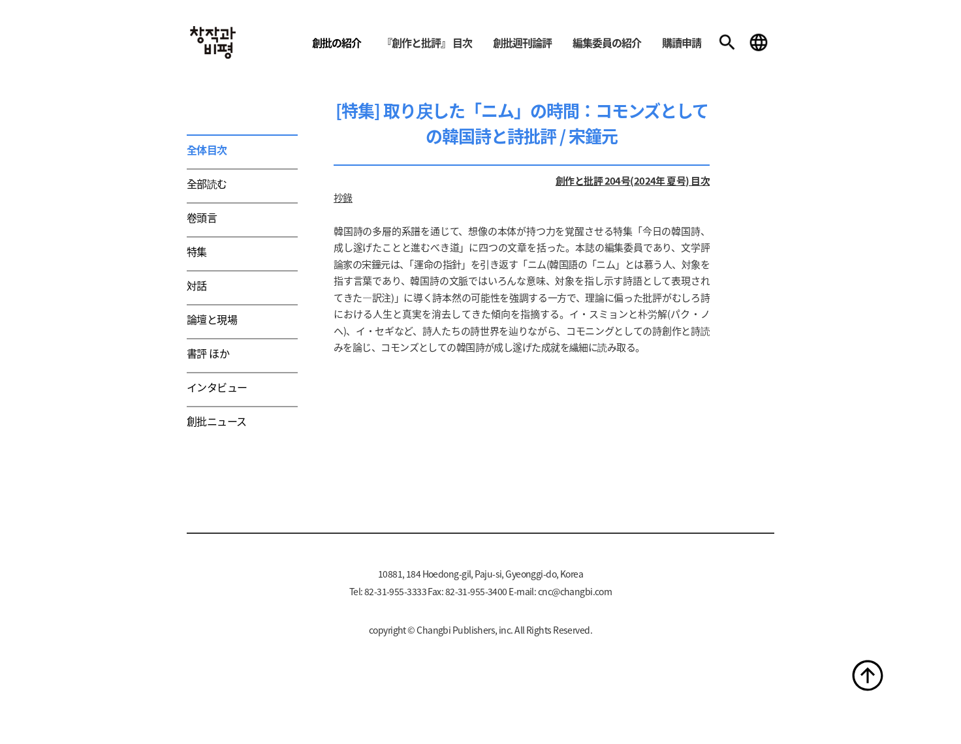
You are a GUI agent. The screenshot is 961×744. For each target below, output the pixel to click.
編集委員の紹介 (607, 42)
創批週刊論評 (522, 42)
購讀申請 (681, 42)
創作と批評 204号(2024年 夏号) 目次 (633, 180)
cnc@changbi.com (575, 591)
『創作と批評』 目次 (427, 42)
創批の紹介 (336, 42)
